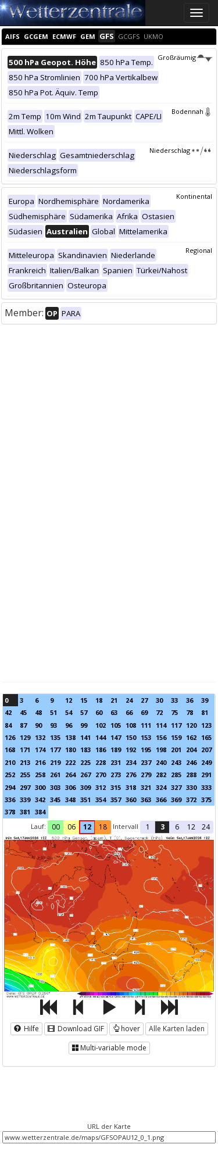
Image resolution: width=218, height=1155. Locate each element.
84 (8, 725)
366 (161, 799)
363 (146, 799)
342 (40, 799)
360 (131, 799)
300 (40, 787)
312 (100, 787)
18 (98, 700)
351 (85, 799)
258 (40, 774)
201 (176, 749)
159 (176, 737)
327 (176, 787)
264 (70, 774)
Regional (198, 250)
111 (146, 725)
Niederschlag (180, 150)
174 (40, 749)
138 (70, 737)
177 (55, 749)
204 (191, 749)
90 (38, 725)
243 (176, 762)
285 (176, 774)
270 (100, 774)
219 (55, 762)
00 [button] (56, 827)
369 (176, 799)
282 (161, 774)
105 (115, 725)
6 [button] (177, 827)
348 (70, 799)
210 (10, 762)
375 (206, 799)
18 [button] (103, 827)
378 (10, 811)
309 (85, 787)
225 (85, 762)
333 (206, 787)
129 (25, 737)
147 (115, 737)
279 (146, 774)
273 (115, 774)
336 (10, 799)
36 (189, 700)
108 (131, 725)
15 (83, 700)
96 (68, 725)
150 (131, 737)
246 (191, 762)
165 (206, 737)
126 (10, 737)
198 (161, 749)
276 (131, 774)
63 (113, 712)
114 (161, 725)
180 (70, 749)
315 (115, 787)
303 (55, 787)
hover (126, 1029)
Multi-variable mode (109, 1048)
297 (25, 787)
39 (204, 700)
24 (129, 700)
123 (206, 725)
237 (146, 762)
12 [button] (87, 827)
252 (10, 774)
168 (10, 749)
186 (100, 749)
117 (176, 725)
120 (191, 725)
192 (131, 749)
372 (191, 799)
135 (55, 737)
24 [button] (206, 827)
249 (206, 762)
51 (53, 712)
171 (25, 749)
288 (191, 774)
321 (146, 787)
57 (83, 712)
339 (25, 799)
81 (204, 712)
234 (131, 762)
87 (23, 725)
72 (159, 712)
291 (206, 774)
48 (38, 712)
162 (191, 737)
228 (100, 762)
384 (40, 811)
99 (83, 725)
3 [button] (162, 827)
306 (70, 787)
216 (40, 762)
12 (68, 700)
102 (100, 725)
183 (85, 749)
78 (189, 712)
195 (146, 749)
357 (115, 799)
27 (144, 700)
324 (161, 787)
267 (85, 774)
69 (144, 712)
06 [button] (71, 827)
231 (115, 762)
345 (55, 799)
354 (100, 799)
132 (40, 737)
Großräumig (185, 57)
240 (161, 762)
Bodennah (191, 111)
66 (129, 712)
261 (55, 774)
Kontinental (194, 196)
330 (191, 787)
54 (68, 712)
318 (131, 787)
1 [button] (148, 827)
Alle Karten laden (177, 1029)
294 (10, 787)
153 (146, 737)
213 (25, 762)
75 (174, 712)
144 (100, 737)
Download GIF (76, 1029)
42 (8, 712)
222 (70, 762)
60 (98, 712)
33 (174, 700)
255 (25, 774)
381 (25, 811)
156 (161, 737)
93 (53, 725)
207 (206, 749)
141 (85, 737)
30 (159, 700)
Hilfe (26, 1029)
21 (113, 700)
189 (115, 749)
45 (23, 712)
